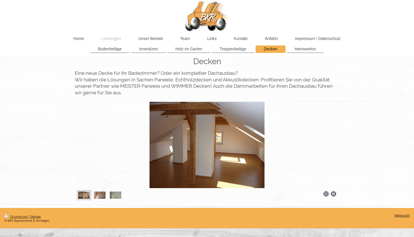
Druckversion (16, 216)
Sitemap (35, 216)
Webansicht (402, 215)
